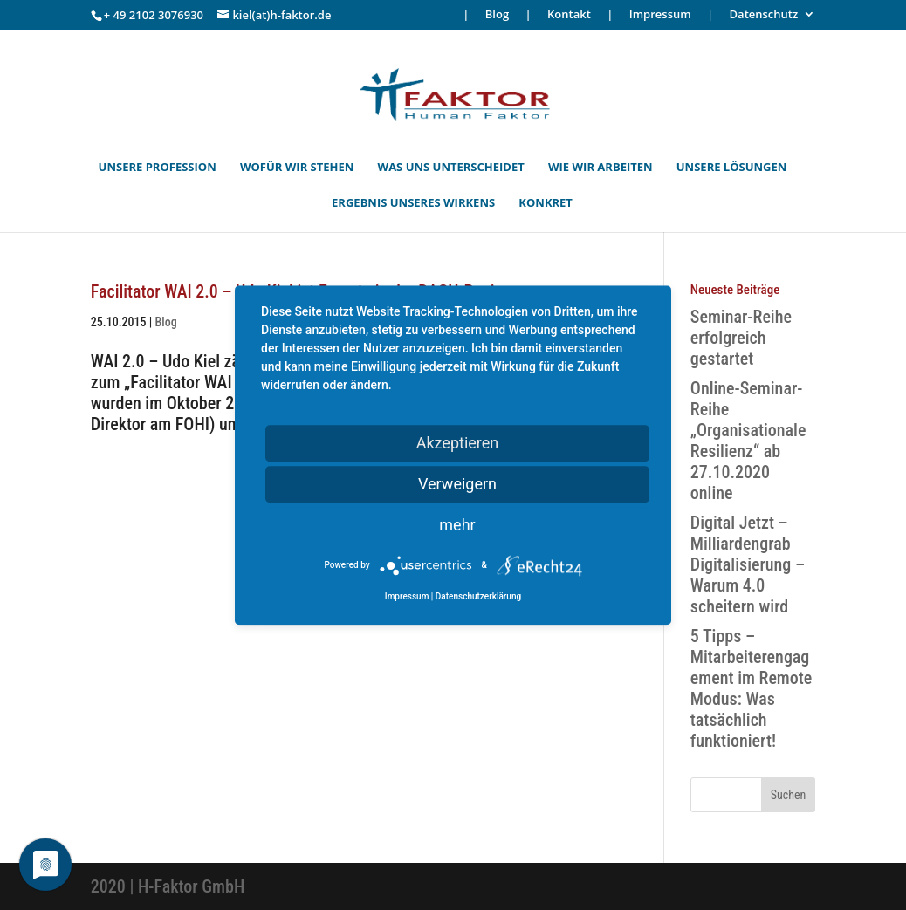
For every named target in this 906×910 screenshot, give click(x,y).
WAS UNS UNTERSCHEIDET (451, 167)
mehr (457, 525)
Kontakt (569, 15)
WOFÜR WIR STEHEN (296, 167)
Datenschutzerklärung (478, 596)
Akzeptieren (457, 443)
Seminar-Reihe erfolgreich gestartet (741, 337)
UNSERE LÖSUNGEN (731, 167)
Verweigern (457, 484)
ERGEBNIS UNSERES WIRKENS (413, 203)
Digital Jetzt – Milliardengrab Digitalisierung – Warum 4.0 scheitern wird (747, 564)
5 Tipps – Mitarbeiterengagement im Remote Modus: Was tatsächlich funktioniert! (751, 688)
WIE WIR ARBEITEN (600, 167)
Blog (497, 15)
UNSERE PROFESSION (157, 167)
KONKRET (545, 203)
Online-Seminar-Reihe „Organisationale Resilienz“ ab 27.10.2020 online (748, 440)
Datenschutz (764, 15)
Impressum (660, 15)
